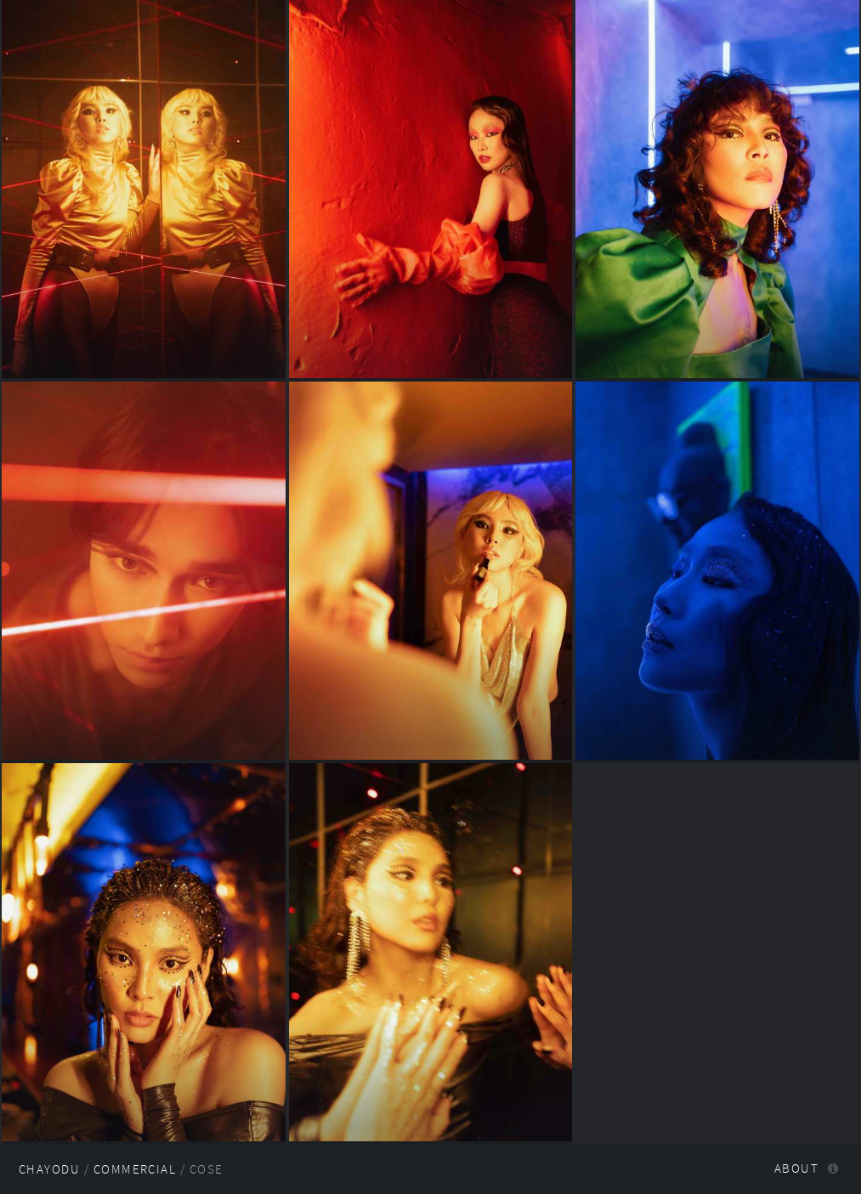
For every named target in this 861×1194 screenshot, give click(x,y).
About (796, 1168)
